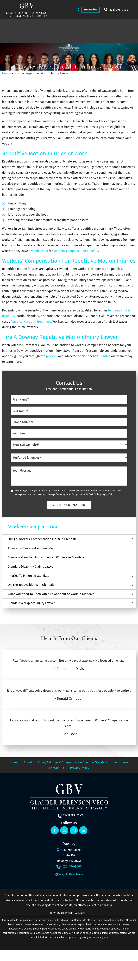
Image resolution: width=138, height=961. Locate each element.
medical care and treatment (31, 321)
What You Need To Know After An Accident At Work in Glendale (51, 594)
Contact (105, 356)
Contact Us (56, 768)
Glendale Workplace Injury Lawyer (31, 603)
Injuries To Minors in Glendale (28, 576)
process (51, 356)
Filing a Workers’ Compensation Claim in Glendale (42, 539)
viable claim (39, 251)
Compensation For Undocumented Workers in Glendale (46, 557)
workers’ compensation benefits (76, 251)
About (28, 762)
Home (6, 73)
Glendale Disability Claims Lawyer (31, 567)
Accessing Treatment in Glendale (30, 548)
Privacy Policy (79, 768)
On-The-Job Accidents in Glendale (31, 585)
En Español (90, 9)
